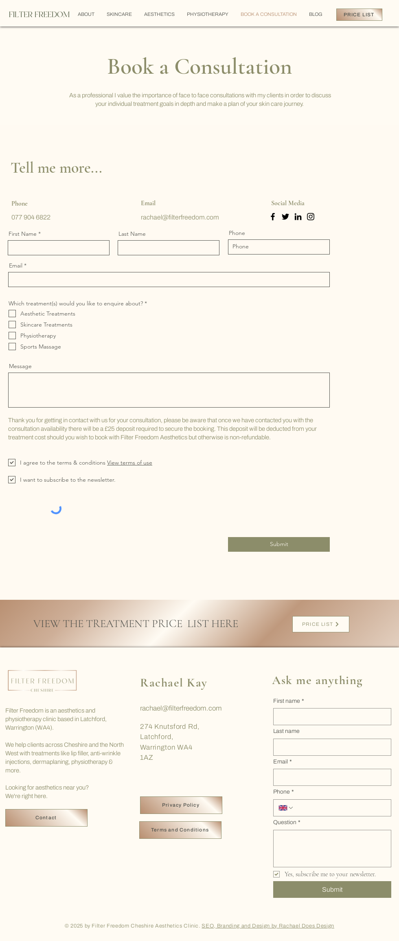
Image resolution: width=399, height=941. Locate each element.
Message (20, 366)
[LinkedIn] (298, 217)
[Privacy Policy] (181, 805)
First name (288, 701)
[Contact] (46, 818)
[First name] (330, 716)
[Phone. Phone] (340, 808)
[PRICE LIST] (359, 15)
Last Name (132, 234)
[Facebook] (273, 217)
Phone (237, 233)
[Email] (330, 777)
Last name (286, 731)
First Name (23, 234)
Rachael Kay (174, 682)
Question (286, 822)
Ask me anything (317, 680)
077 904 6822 (30, 217)
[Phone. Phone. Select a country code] (286, 808)
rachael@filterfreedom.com (181, 708)
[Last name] (330, 747)
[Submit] (279, 544)
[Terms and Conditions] (180, 830)
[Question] (332, 849)
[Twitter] (285, 217)
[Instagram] (311, 217)
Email (15, 265)
